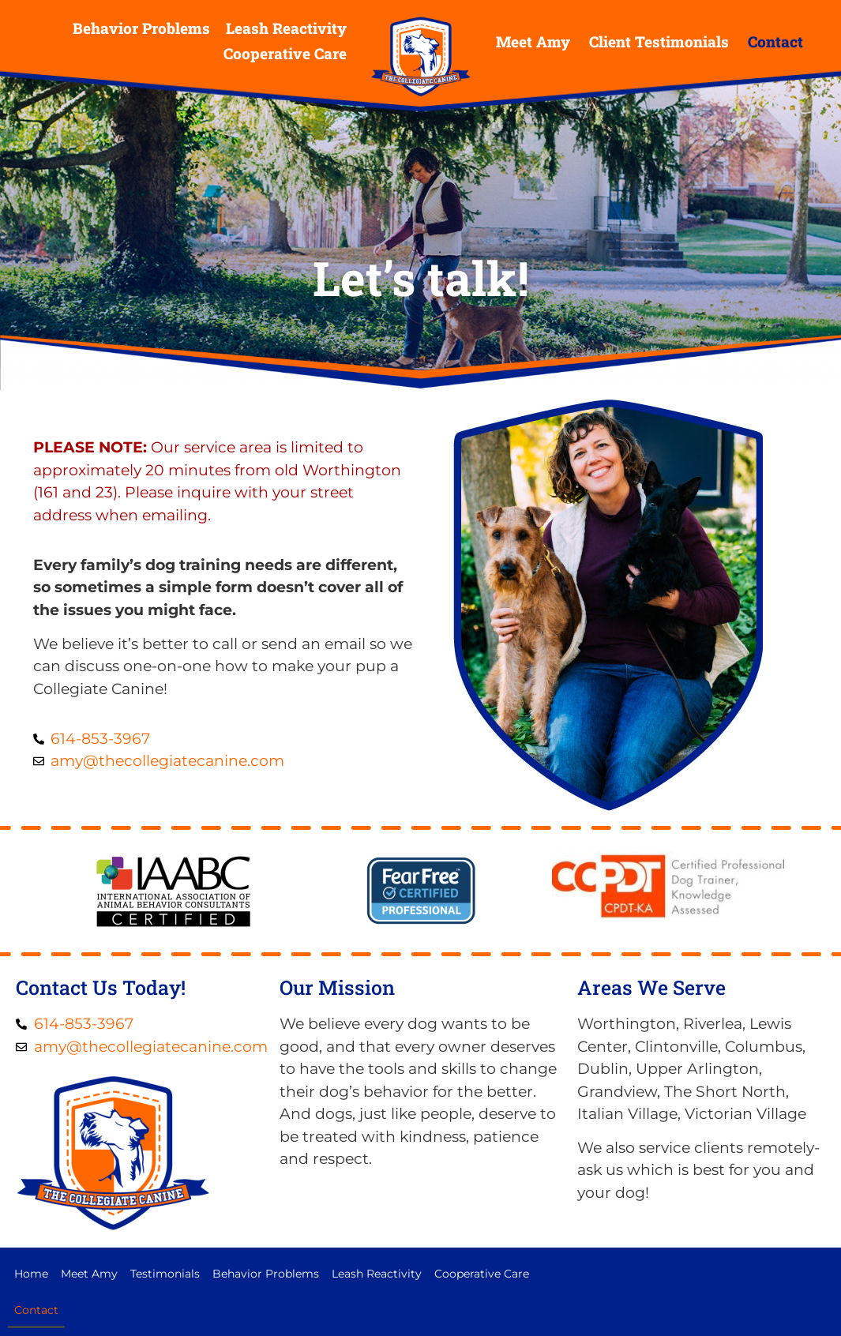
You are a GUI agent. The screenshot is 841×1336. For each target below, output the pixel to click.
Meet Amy (533, 41)
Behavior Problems (141, 28)
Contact (775, 41)
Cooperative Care (285, 53)
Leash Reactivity (286, 28)
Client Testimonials (659, 41)
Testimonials (165, 1274)
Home (31, 1274)
